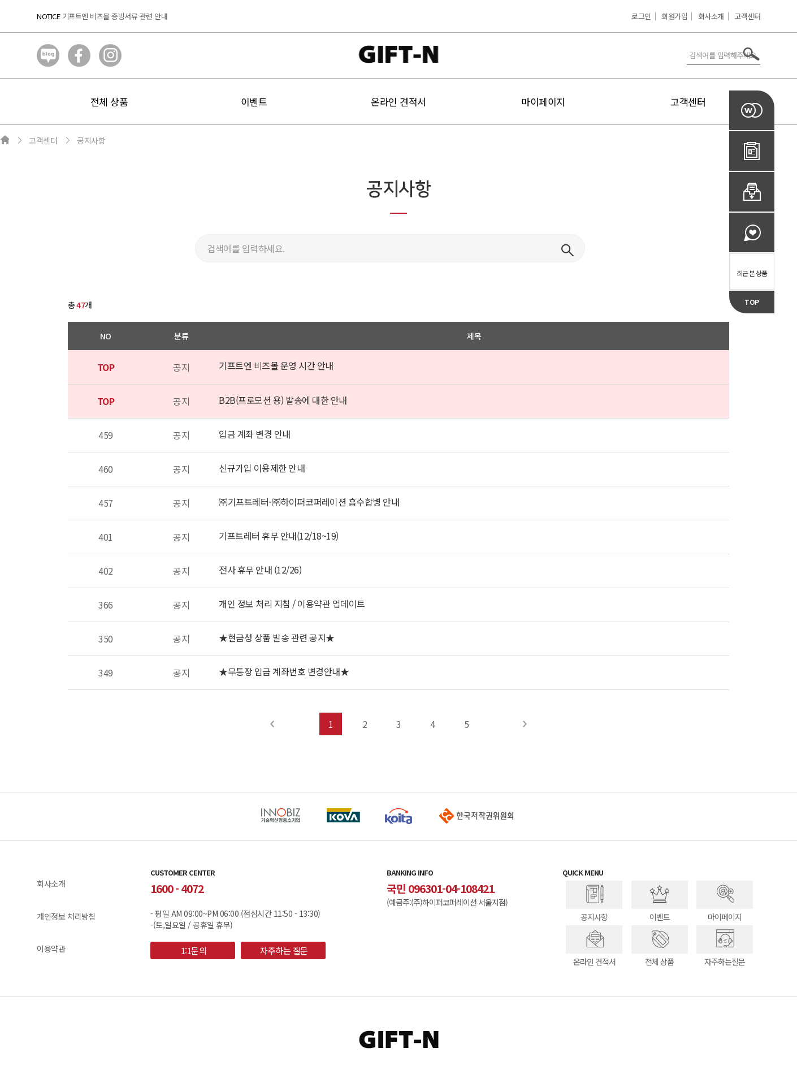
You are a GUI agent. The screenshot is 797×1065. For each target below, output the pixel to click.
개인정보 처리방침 (66, 916)
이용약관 (51, 948)
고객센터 (747, 16)
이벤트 (254, 101)
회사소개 (711, 16)
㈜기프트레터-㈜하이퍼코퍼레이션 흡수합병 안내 (309, 501)
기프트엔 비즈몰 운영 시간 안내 (276, 365)
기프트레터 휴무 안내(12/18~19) (279, 535)
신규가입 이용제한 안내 (262, 468)
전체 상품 (109, 101)
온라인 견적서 (398, 101)
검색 (567, 250)
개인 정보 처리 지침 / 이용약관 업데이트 (292, 603)
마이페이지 (543, 101)
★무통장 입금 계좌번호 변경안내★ (284, 671)
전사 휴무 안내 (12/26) (260, 569)
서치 (751, 54)
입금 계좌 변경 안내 (255, 434)
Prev (272, 724)
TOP (751, 302)
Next (525, 724)
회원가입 (674, 16)
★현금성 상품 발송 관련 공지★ (277, 637)
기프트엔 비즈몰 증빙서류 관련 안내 (115, 16)
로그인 (641, 16)
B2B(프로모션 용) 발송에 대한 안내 (283, 400)
